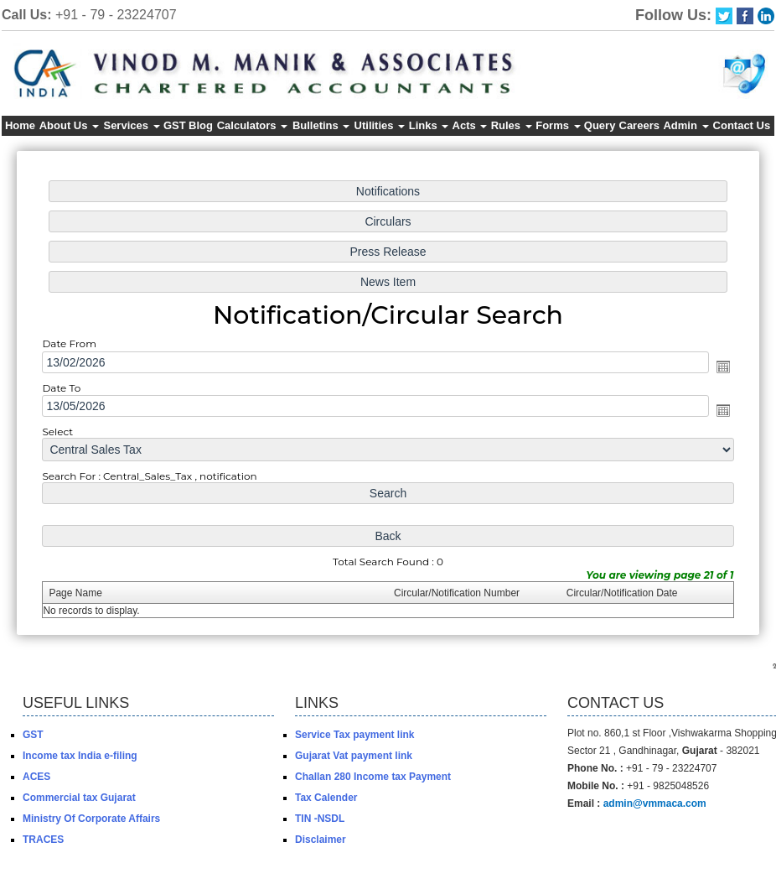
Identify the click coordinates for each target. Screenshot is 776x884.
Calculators (252, 125)
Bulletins (321, 125)
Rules (511, 125)
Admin (685, 125)
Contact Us (742, 125)
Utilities (380, 125)
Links (429, 125)
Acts (470, 125)
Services (131, 125)
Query (600, 125)
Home (20, 125)
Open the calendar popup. (712, 368)
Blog (201, 125)
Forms (557, 125)
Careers (639, 125)
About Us (69, 125)
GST (174, 125)
